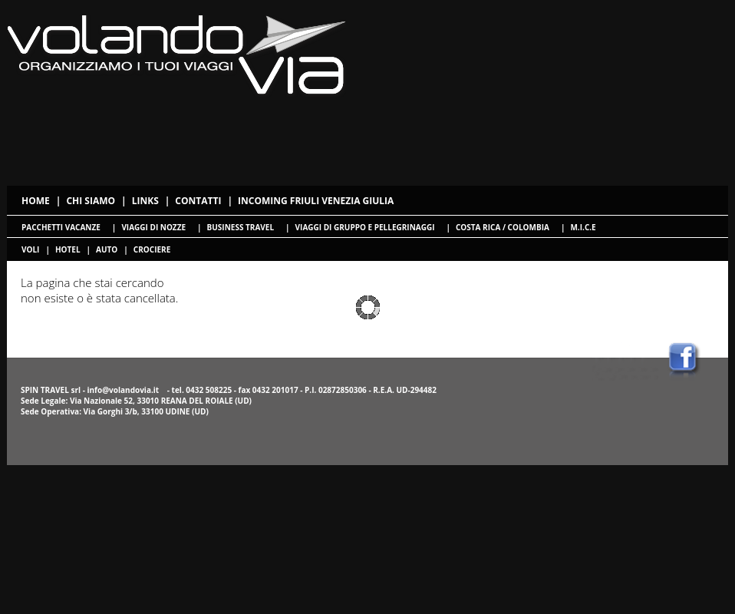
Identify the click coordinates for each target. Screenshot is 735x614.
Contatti (198, 200)
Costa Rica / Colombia (502, 227)
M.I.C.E (582, 227)
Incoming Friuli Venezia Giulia (316, 200)
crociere (151, 249)
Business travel (240, 227)
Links (145, 200)
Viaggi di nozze (153, 227)
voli (30, 249)
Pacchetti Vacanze (61, 227)
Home (35, 200)
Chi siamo (90, 200)
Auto (106, 249)
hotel (68, 249)
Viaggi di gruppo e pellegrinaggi (365, 227)
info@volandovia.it (123, 390)
